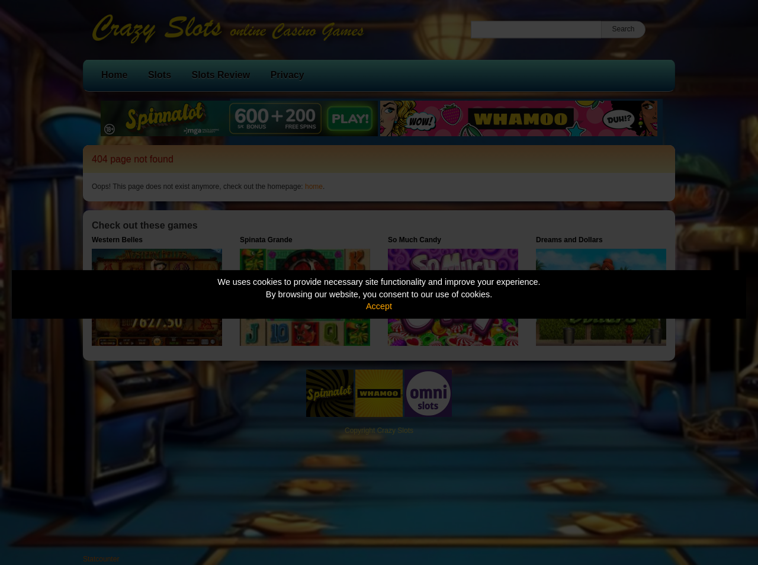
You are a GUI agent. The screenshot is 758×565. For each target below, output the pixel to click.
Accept (379, 306)
